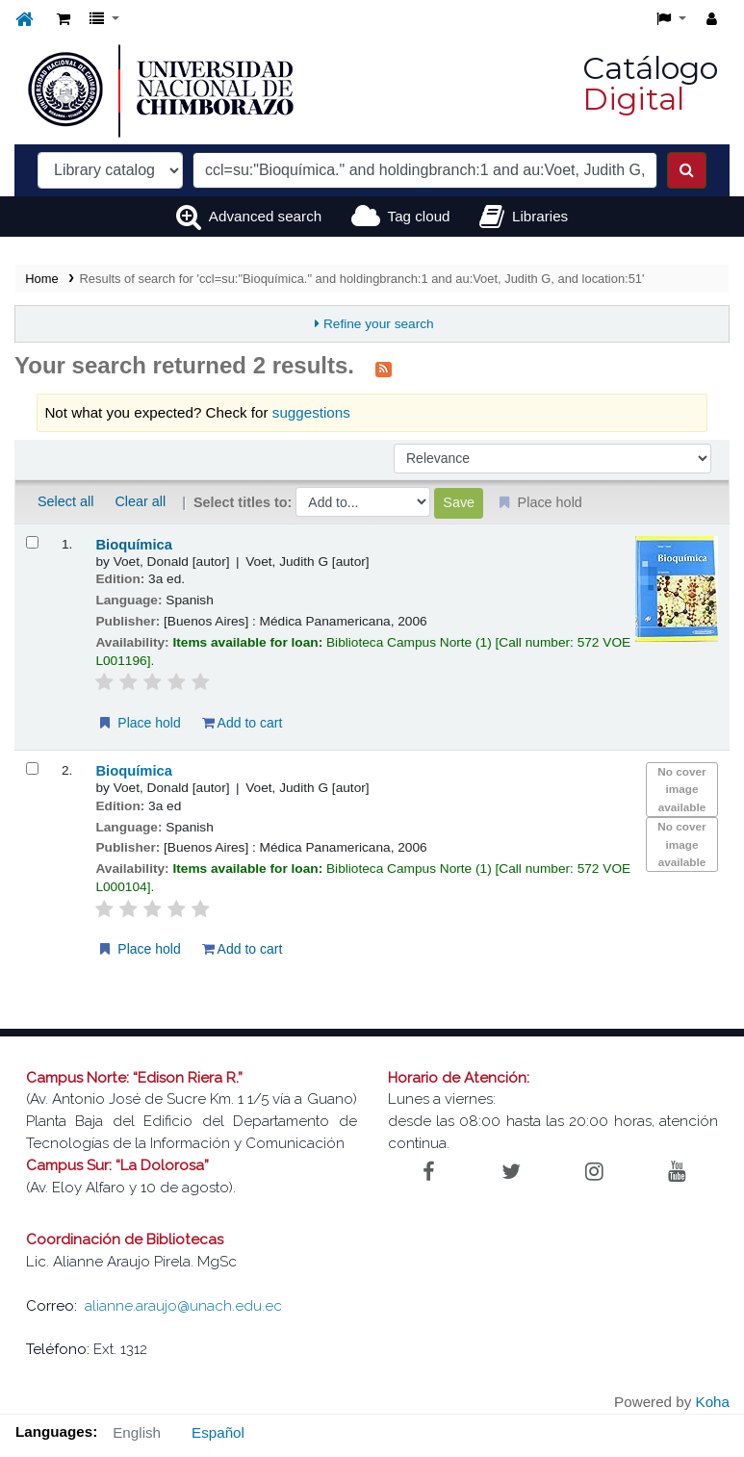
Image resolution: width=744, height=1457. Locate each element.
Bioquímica (133, 544)
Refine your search (378, 324)
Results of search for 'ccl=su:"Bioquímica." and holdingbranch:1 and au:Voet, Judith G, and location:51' (362, 278)
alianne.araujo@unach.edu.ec (183, 1306)
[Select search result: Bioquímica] (32, 542)
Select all (65, 501)
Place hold (138, 722)
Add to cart (242, 722)
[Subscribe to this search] (383, 367)
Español (218, 1432)
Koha (713, 1401)
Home (41, 278)
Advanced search (265, 216)
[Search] (686, 170)
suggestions (311, 412)
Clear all (140, 501)
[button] (63, 19)
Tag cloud (419, 216)
